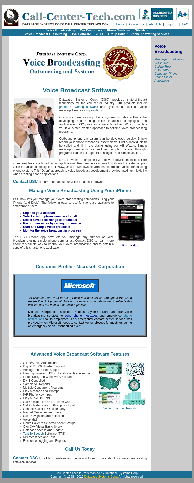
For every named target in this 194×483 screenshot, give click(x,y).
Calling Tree (163, 66)
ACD (99, 34)
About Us (155, 24)
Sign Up (171, 24)
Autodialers (162, 80)
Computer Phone (166, 73)
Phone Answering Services (150, 34)
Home (120, 24)
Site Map (141, 30)
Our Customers (91, 30)
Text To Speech (33, 433)
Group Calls (116, 34)
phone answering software (78, 107)
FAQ (185, 24)
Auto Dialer (162, 70)
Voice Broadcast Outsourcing (46, 34)
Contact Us (136, 24)
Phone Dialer (163, 77)
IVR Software (81, 34)
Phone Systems (118, 30)
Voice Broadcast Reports (120, 407)
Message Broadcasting (170, 59)
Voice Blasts (163, 63)
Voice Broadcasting (60, 30)
